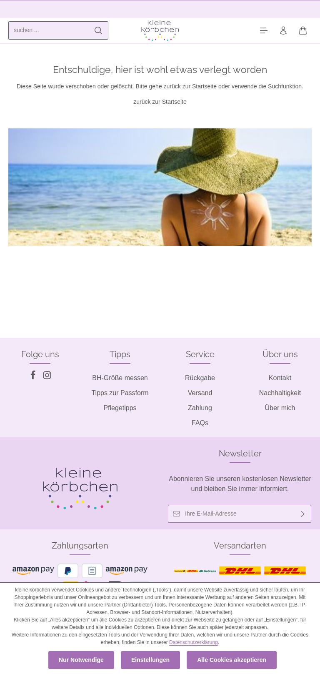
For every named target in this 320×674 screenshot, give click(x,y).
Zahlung (200, 407)
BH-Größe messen (120, 377)
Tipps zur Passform (119, 392)
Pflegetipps (119, 407)
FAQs (200, 422)
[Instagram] (47, 377)
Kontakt (280, 377)
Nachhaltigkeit (280, 392)
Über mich (280, 407)
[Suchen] (98, 30)
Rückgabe (200, 377)
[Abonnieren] (303, 514)
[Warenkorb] (303, 31)
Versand (200, 392)
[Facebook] (33, 377)
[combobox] (48, 30)
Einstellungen (150, 659)
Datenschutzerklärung (193, 642)
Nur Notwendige (81, 659)
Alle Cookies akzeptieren (231, 659)
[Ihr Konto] (283, 31)
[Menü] (263, 31)
